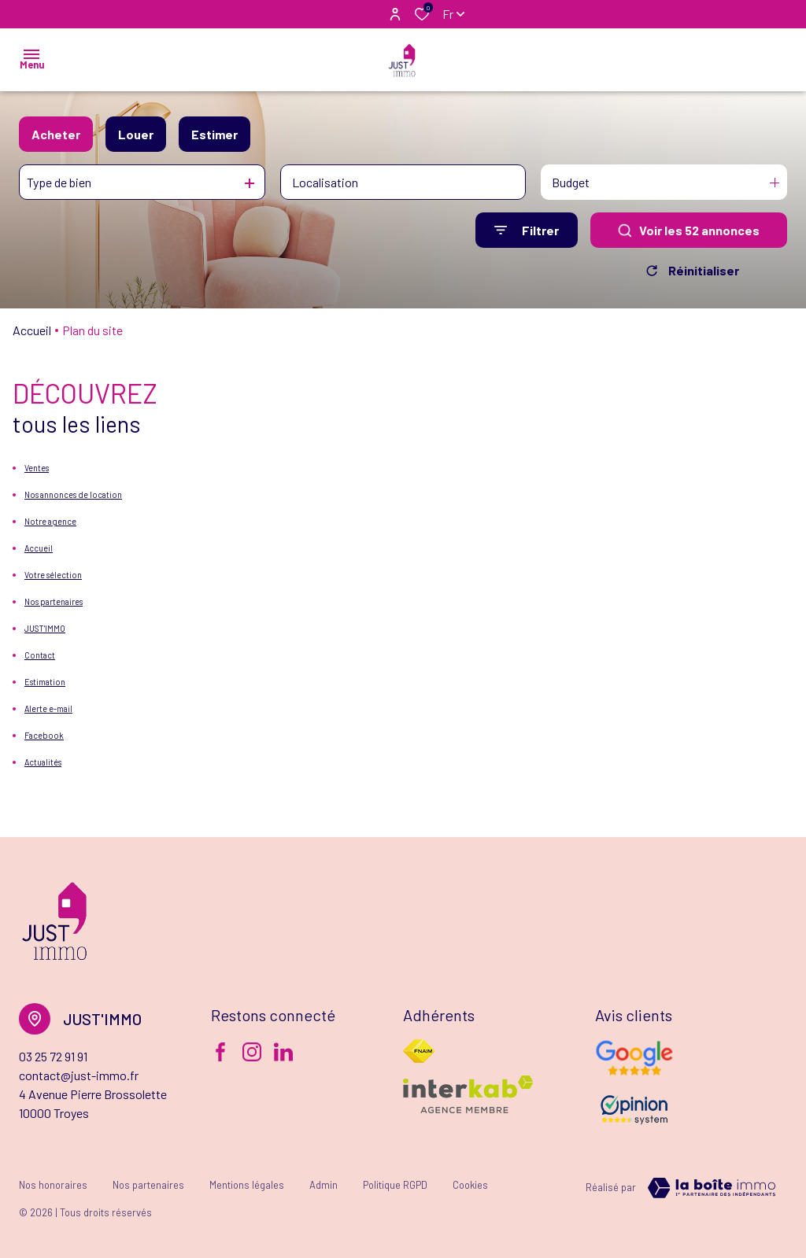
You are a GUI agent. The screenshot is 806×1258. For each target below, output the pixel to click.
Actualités (42, 762)
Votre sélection (53, 575)
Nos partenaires (53, 601)
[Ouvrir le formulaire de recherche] (526, 230)
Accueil (32, 330)
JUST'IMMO (44, 628)
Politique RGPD (395, 1185)
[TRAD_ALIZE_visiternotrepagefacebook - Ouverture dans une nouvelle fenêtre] (220, 1051)
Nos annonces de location (73, 494)
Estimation (44, 682)
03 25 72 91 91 (53, 1056)
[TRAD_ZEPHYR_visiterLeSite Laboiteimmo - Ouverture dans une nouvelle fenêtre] (711, 1188)
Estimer (214, 134)
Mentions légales (246, 1185)
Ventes (36, 468)
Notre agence (50, 521)
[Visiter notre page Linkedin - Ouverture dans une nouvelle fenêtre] (283, 1051)
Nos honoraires (53, 1185)
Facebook (44, 735)
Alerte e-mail (48, 708)
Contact (39, 655)
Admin (323, 1185)
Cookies (470, 1185)
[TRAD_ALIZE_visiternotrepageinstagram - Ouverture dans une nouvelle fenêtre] (251, 1051)
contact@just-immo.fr (79, 1075)
